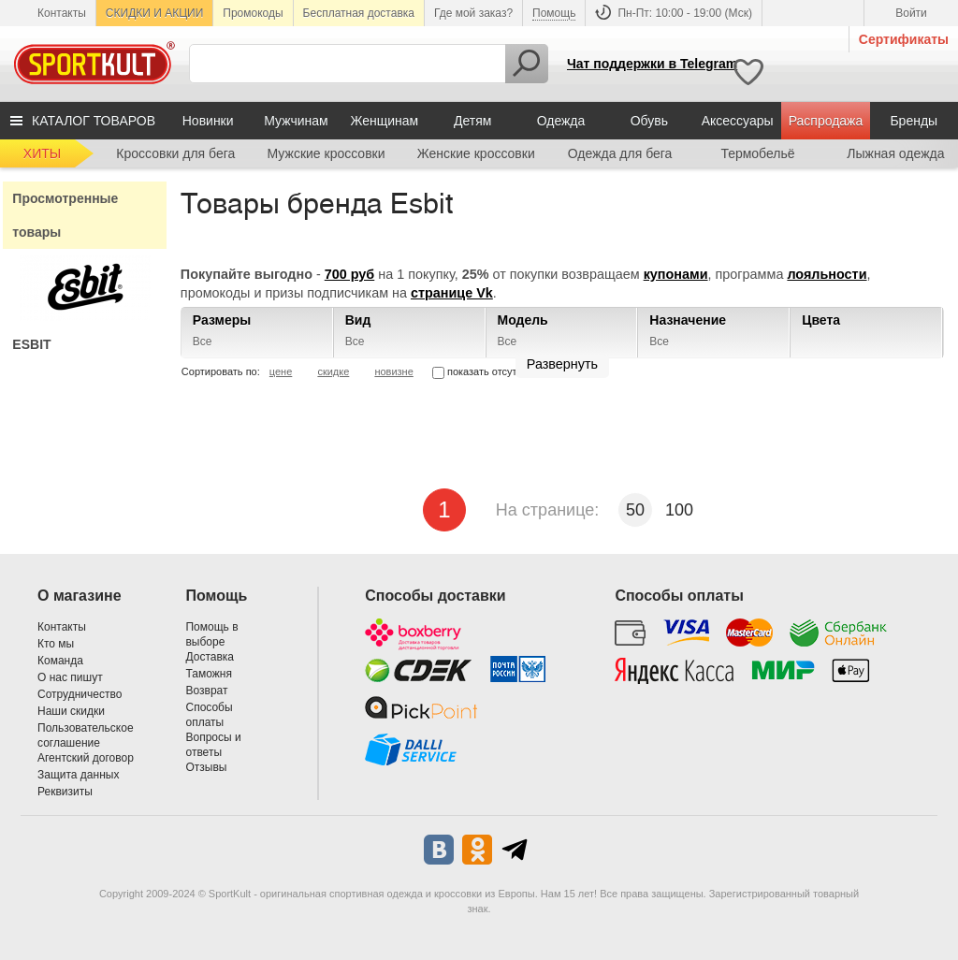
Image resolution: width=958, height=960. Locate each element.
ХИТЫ (42, 153)
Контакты (61, 13)
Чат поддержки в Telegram (652, 63)
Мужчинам (295, 120)
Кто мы (55, 643)
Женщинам (384, 120)
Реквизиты (65, 791)
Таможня (208, 673)
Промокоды (253, 13)
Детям (472, 120)
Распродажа (826, 120)
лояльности (826, 274)
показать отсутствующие (498, 371)
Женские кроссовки (476, 153)
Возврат (206, 690)
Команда (60, 660)
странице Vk (452, 292)
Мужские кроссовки (326, 153)
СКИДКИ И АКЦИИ (154, 13)
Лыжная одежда (895, 153)
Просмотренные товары (65, 215)
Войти (911, 13)
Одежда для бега (620, 153)
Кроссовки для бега (175, 153)
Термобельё (757, 153)
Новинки (208, 120)
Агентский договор (85, 757)
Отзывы (205, 767)
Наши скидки (71, 711)
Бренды (913, 120)
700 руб (350, 274)
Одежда (561, 120)
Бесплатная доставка (358, 13)
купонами (676, 274)
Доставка (209, 656)
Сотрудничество (79, 694)
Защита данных (78, 774)
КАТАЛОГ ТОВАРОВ (93, 120)
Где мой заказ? (473, 13)
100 (679, 510)
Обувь (649, 120)
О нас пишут (70, 677)
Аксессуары (738, 120)
